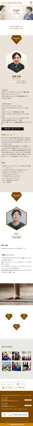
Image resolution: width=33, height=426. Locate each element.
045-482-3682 (8, 387)
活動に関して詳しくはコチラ (12, 129)
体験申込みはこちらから (17, 424)
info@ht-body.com (22, 409)
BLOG (4, 384)
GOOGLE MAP (28, 406)
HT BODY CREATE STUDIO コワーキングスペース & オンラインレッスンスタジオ (14, 414)
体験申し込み (21, 387)
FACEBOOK (12, 384)
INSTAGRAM (22, 384)
